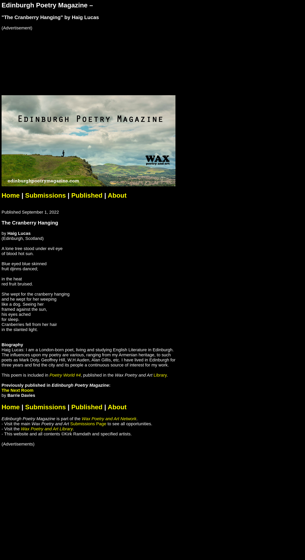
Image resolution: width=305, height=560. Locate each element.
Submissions (45, 195)
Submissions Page (88, 423)
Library (160, 375)
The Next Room (17, 390)
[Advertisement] (118, 58)
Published (86, 195)
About (117, 195)
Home (11, 195)
